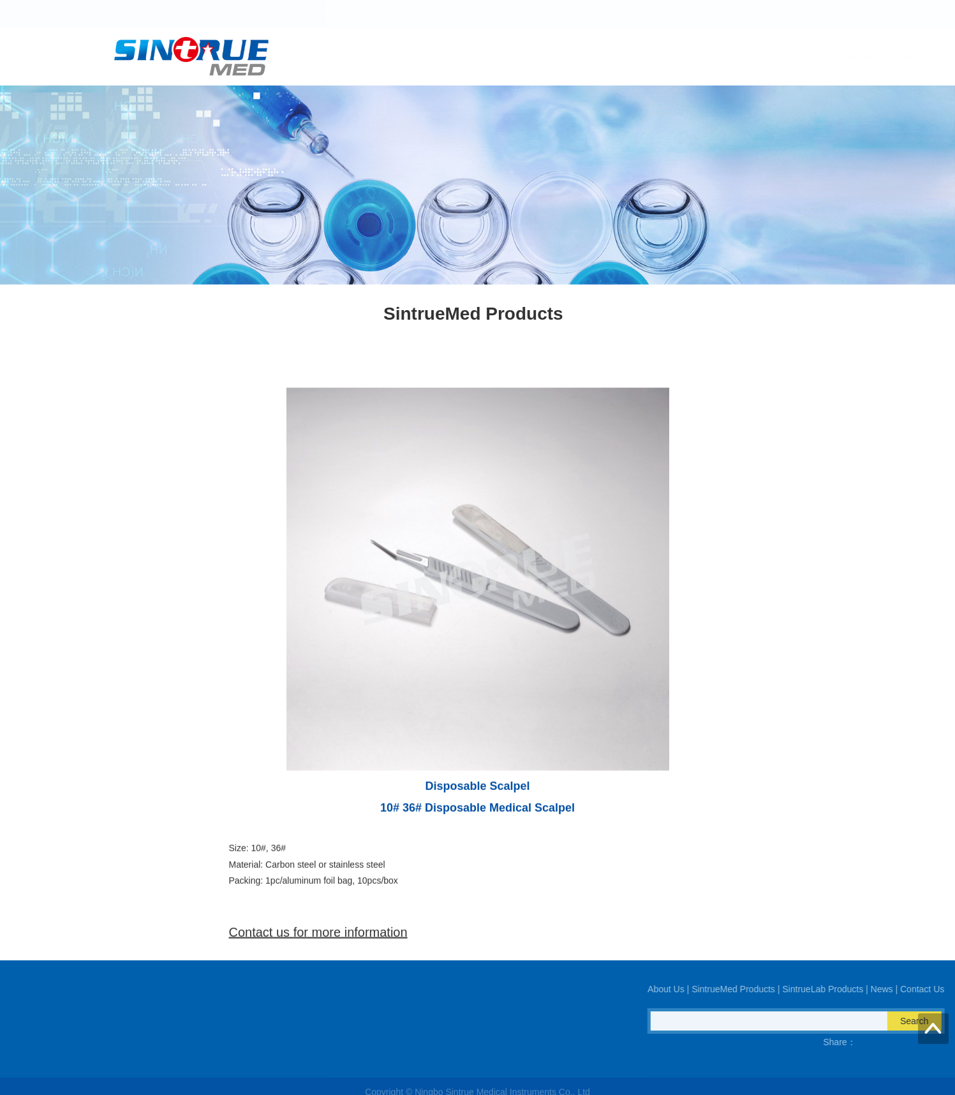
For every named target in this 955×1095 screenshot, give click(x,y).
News (760, 57)
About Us (489, 57)
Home (434, 57)
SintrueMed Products (576, 57)
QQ (44, 1042)
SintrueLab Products (683, 57)
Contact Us (819, 57)
